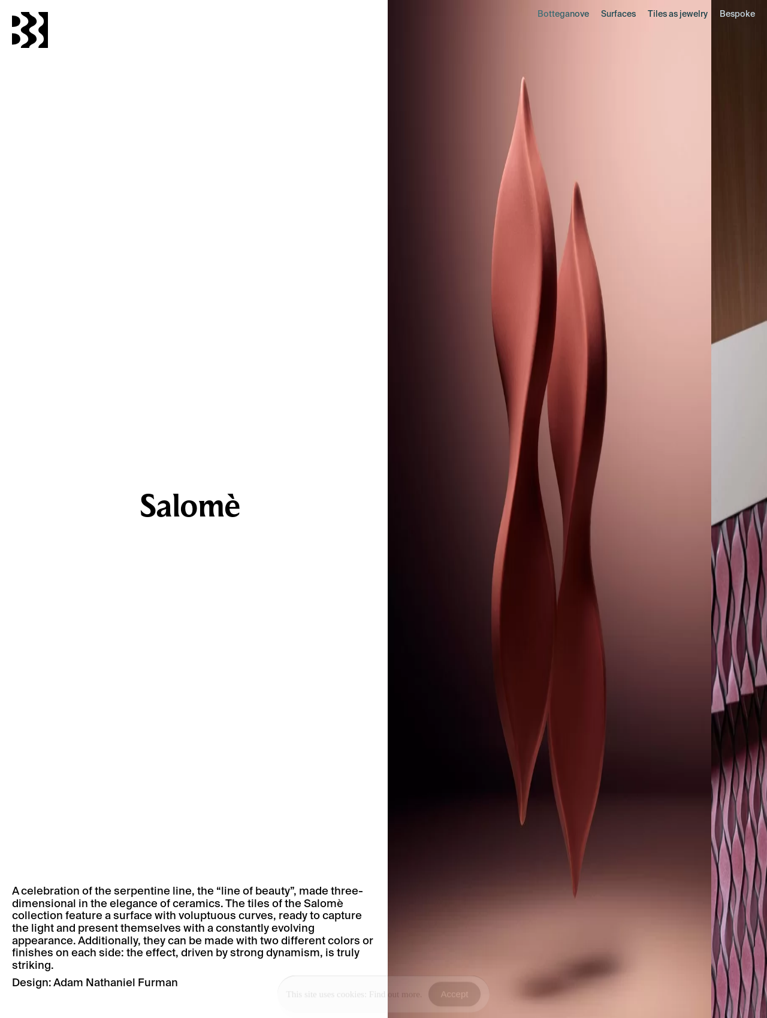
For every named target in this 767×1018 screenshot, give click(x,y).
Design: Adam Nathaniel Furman (95, 982)
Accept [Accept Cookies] (455, 995)
